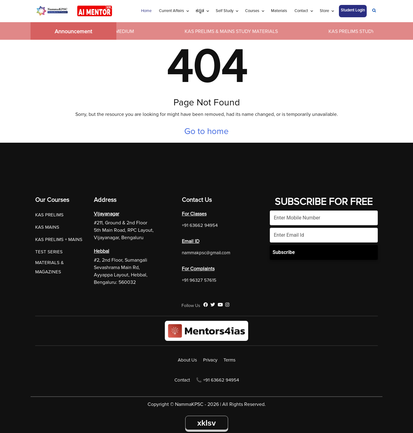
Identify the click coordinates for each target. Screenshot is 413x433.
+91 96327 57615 (199, 280)
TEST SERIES (49, 252)
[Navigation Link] (374, 11)
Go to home (206, 131)
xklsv (206, 423)
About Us (187, 360)
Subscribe (284, 252)
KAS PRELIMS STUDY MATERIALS (366, 31)
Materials (279, 10)
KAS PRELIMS (49, 215)
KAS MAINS (47, 227)
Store (324, 10)
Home (146, 10)
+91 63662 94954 (200, 225)
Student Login (353, 10)
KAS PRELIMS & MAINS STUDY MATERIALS (232, 31)
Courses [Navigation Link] (252, 10)
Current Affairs (171, 10)
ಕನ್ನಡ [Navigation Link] (200, 10)
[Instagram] (227, 305)
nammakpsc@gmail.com (206, 252)
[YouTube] (220, 305)
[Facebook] (205, 305)
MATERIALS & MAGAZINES (49, 267)
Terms (229, 360)
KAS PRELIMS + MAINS (58, 239)
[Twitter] (213, 305)
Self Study (224, 10)
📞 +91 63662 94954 (217, 380)
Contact (301, 10)
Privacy (210, 360)
